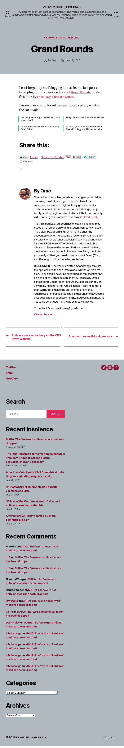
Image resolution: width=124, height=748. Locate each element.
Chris (9, 614)
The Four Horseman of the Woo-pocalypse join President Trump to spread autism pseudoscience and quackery (35, 460)
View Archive (43, 315)
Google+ (13, 380)
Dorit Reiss (13, 624)
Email (10, 375)
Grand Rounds (81, 93)
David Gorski (90, 217)
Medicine (74, 38)
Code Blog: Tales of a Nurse (56, 98)
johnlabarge (13, 635)
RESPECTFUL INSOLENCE (62, 7)
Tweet (34, 157)
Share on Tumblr (54, 157)
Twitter (12, 369)
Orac (53, 61)
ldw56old (12, 603)
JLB (8, 559)
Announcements (55, 38)
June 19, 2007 (72, 61)
